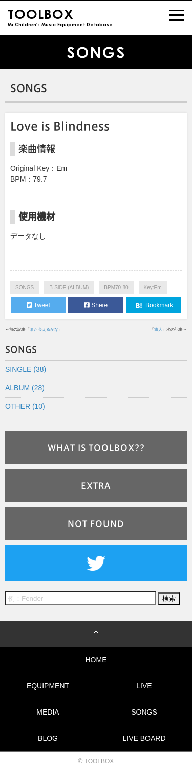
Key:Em (153, 287)
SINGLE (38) (25, 369)
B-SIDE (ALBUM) (69, 287)
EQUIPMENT (48, 686)
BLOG (48, 738)
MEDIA (47, 712)
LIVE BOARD (143, 738)
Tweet (38, 305)
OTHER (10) (25, 406)
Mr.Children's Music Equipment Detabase (60, 16)
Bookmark (153, 306)
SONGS (24, 287)
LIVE (144, 686)
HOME (96, 660)
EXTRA (96, 486)
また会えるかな (44, 329)
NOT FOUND (96, 524)
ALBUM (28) (25, 388)
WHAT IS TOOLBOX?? (96, 448)
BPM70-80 (116, 287)
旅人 (158, 329)
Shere (96, 305)
